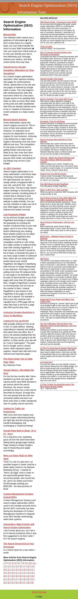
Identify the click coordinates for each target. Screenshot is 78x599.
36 (4, 576)
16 (20, 566)
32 (20, 573)
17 (24, 566)
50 (28, 579)
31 (16, 573)
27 (32, 569)
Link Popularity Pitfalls (14, 214)
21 (8, 569)
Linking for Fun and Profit (16, 321)
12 (4, 566)
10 (30, 563)
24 (20, 569)
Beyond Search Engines (15, 119)
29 (8, 573)
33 (24, 573)
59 (32, 582)
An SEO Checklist (12, 168)
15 (16, 566)
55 (16, 582)
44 (4, 579)
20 (4, 569)
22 (12, 569)
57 (24, 582)
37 (8, 576)
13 (8, 566)
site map (42, 592)
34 (28, 573)
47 (16, 579)
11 (34, 563)
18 (28, 566)
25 (24, 569)
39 (16, 576)
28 (4, 573)
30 (12, 573)
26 (28, 569)
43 (32, 576)
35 (32, 573)
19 (32, 566)
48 (20, 579)
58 (28, 582)
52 (4, 582)
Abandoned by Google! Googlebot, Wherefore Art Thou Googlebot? (18, 70)
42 (28, 576)
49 (24, 579)
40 (20, 576)
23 (16, 569)
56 (20, 582)
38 (12, 576)
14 (12, 566)
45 (8, 579)
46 (12, 579)
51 (32, 579)
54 (12, 582)
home (34, 592)
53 (8, 582)
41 (24, 576)
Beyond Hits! (9, 34)
